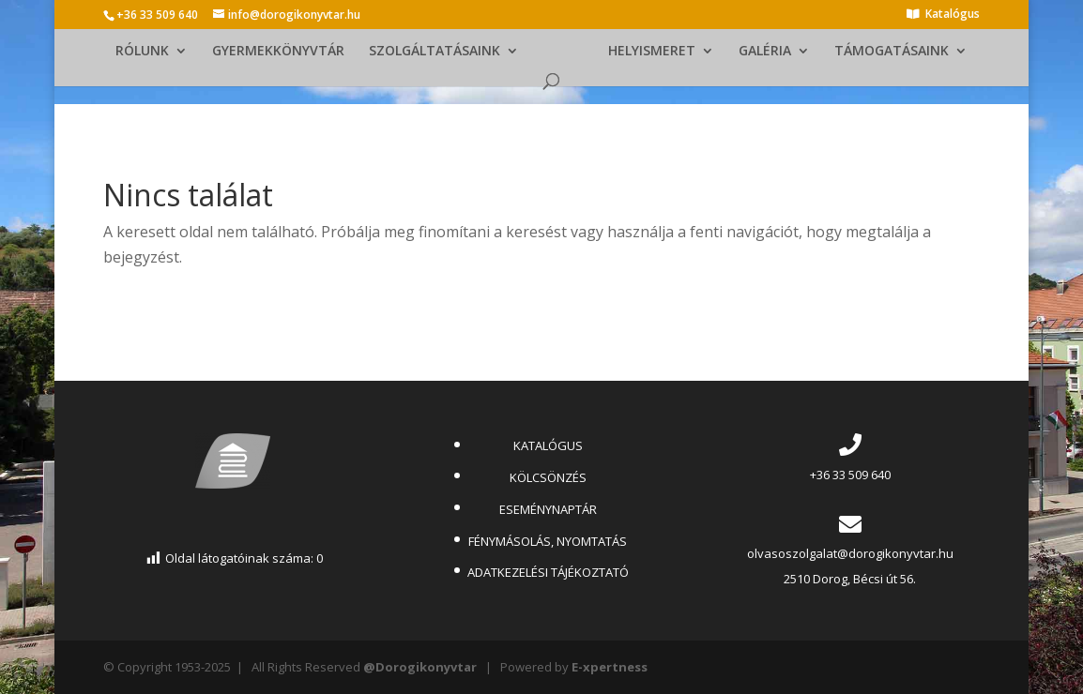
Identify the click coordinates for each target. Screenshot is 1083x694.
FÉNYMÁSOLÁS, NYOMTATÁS (547, 541)
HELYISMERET (651, 51)
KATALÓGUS (548, 445)
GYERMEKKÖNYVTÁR (278, 51)
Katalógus (952, 15)
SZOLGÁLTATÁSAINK (434, 51)
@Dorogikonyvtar (420, 666)
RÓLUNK (142, 51)
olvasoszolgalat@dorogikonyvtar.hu (850, 553)
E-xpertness (610, 666)
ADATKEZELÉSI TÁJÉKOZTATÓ (548, 572)
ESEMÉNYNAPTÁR (548, 509)
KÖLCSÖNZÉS (548, 477)
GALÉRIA (765, 51)
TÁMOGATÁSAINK (891, 51)
